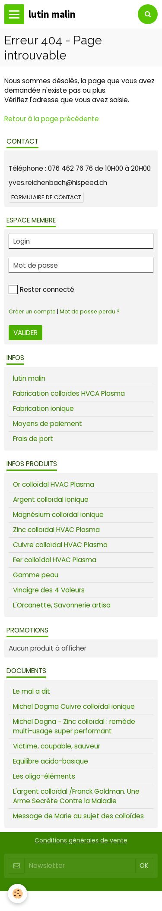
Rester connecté (41, 289)
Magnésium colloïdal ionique (58, 514)
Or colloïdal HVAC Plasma (53, 484)
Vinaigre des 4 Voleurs (49, 590)
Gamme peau (35, 574)
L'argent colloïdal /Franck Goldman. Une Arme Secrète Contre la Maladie (76, 796)
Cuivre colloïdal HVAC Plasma (60, 544)
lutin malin (29, 378)
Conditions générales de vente (81, 840)
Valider (25, 332)
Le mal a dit (31, 691)
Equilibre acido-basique (50, 761)
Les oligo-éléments (44, 776)
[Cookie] (17, 893)
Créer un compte (32, 311)
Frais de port (33, 438)
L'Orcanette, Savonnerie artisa (62, 605)
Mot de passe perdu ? (90, 311)
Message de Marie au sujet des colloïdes (78, 815)
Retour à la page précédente (51, 118)
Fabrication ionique (43, 408)
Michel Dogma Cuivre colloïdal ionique (74, 706)
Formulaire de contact (46, 197)
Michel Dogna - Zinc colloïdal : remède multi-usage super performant (74, 726)
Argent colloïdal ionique (51, 499)
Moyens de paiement (47, 423)
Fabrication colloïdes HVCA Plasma (69, 393)
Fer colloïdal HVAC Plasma (54, 559)
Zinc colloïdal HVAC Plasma (56, 529)
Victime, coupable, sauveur (56, 746)
